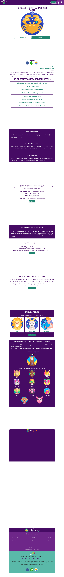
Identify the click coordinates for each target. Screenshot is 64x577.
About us (42, 559)
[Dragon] (32, 383)
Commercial (28, 549)
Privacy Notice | (29, 559)
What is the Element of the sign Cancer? (32, 93)
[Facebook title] (27, 63)
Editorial (36, 549)
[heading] (32, 201)
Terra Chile (15, 537)
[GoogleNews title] (36, 63)
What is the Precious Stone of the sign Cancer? (32, 106)
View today (41, 37)
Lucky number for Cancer (32, 86)
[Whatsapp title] (31, 63)
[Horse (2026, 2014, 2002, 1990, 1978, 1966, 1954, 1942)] (32, 363)
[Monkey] (32, 392)
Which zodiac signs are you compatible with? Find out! (32, 83)
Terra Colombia (32, 537)
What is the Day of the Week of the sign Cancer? (32, 103)
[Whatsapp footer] (31, 570)
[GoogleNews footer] (36, 570)
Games (22, 544)
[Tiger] (47, 374)
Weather (50, 541)
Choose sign (32, 335)
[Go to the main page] (4, 2)
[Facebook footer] (27, 570)
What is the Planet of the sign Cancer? (32, 99)
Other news (42, 544)
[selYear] (32, 354)
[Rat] (17, 374)
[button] (58, 2)
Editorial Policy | (36, 559)
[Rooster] (47, 392)
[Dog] (24, 400)
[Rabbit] (17, 383)
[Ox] (32, 374)
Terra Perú (15, 541)
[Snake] (47, 383)
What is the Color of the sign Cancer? (32, 96)
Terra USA (32, 541)
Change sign (23, 37)
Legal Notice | (23, 559)
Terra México (48, 537)
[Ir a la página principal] (11, 433)
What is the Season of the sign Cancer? (32, 90)
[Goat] (17, 392)
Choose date (32, 288)
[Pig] (39, 400)
